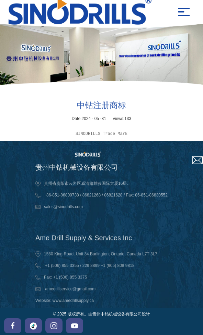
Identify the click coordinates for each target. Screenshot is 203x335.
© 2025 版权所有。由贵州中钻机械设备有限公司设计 (101, 314)
